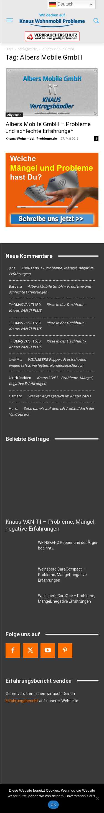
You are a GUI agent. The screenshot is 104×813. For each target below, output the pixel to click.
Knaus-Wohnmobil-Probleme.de (31, 138)
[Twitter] (30, 650)
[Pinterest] (65, 650)
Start (9, 49)
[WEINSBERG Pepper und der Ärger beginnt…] (20, 549)
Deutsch (61, 4)
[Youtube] (47, 650)
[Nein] (97, 798)
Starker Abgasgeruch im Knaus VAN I (59, 395)
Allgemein (14, 115)
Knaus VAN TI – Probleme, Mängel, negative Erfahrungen (51, 525)
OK (53, 805)
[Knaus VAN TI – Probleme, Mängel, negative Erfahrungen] (52, 481)
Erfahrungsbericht (22, 700)
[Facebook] (13, 650)
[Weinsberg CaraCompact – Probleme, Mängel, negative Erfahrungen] (20, 576)
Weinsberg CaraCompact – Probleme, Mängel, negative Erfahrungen (62, 574)
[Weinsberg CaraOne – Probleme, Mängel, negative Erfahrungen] (20, 602)
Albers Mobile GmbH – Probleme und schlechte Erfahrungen (48, 127)
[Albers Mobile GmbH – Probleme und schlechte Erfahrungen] (52, 92)
